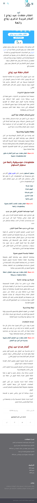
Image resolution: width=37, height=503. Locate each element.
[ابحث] (8, 3)
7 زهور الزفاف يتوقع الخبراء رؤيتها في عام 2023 (23, 454)
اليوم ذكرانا (29, 189)
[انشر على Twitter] (22, 422)
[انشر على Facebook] (30, 422)
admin (11, 410)
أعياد (18, 13)
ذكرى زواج (12, 173)
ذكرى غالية (29, 199)
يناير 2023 (31, 473)
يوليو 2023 (31, 468)
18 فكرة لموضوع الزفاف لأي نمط (26, 451)
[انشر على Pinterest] (14, 422)
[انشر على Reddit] (7, 422)
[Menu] (4, 3)
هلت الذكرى (29, 196)
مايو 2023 (31, 470)
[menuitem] (8, 3)
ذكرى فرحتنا (29, 193)
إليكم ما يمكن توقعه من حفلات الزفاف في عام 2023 (21, 448)
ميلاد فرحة (29, 186)
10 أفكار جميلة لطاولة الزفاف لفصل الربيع (24, 445)
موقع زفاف (27, 47)
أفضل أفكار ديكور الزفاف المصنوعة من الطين (23, 442)
